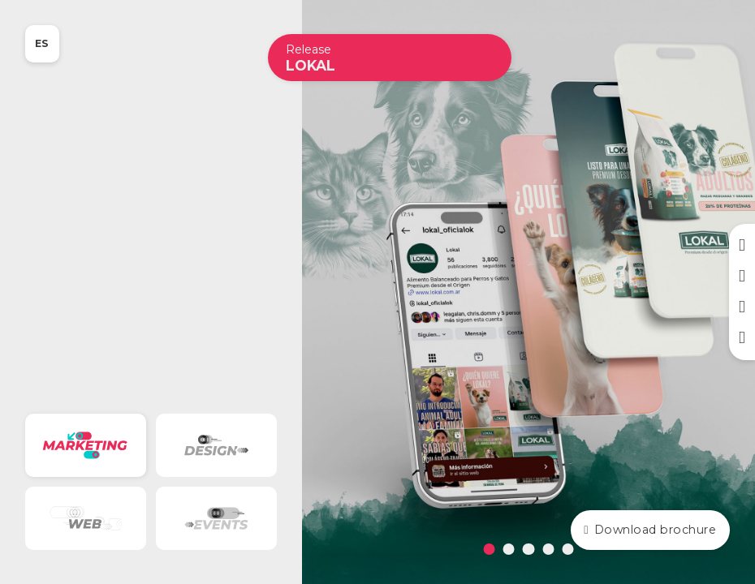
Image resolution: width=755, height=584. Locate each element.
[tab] (489, 549)
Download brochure (650, 529)
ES (42, 43)
